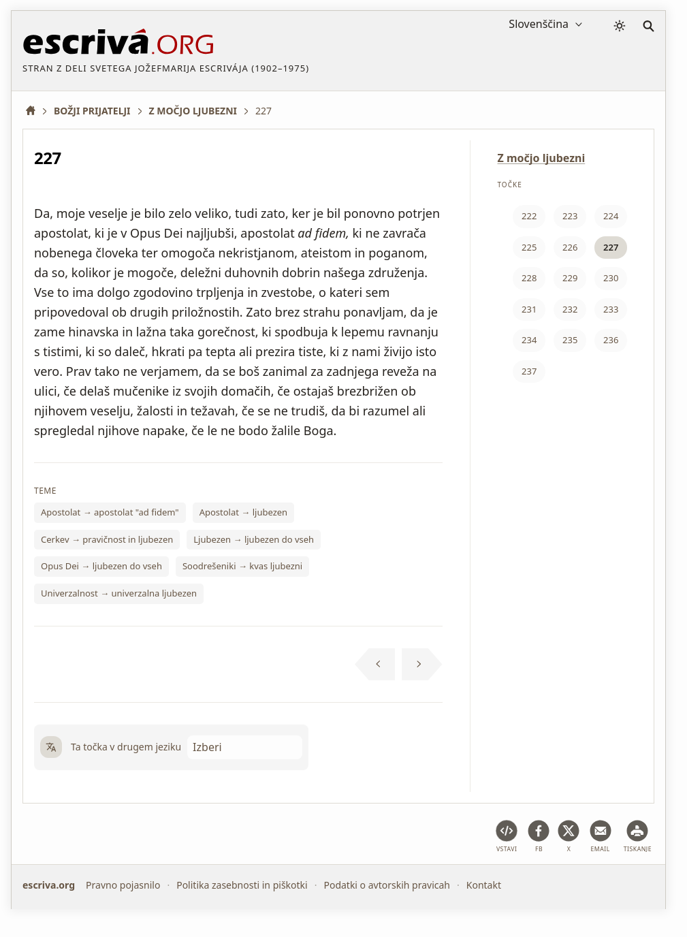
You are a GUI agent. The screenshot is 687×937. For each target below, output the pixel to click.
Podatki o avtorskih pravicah (386, 884)
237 (529, 371)
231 (529, 309)
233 (610, 309)
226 (569, 247)
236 (610, 340)
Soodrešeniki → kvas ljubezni (242, 566)
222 (529, 216)
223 (569, 216)
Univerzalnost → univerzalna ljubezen (119, 593)
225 (529, 247)
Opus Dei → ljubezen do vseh (101, 566)
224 (610, 216)
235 (569, 340)
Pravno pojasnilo (123, 884)
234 (529, 340)
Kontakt (483, 884)
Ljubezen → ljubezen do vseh (253, 539)
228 (529, 278)
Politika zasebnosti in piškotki (242, 884)
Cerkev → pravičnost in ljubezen (107, 539)
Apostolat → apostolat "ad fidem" (110, 512)
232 (569, 309)
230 (610, 278)
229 (569, 278)
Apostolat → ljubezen (243, 512)
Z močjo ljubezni (542, 157)
